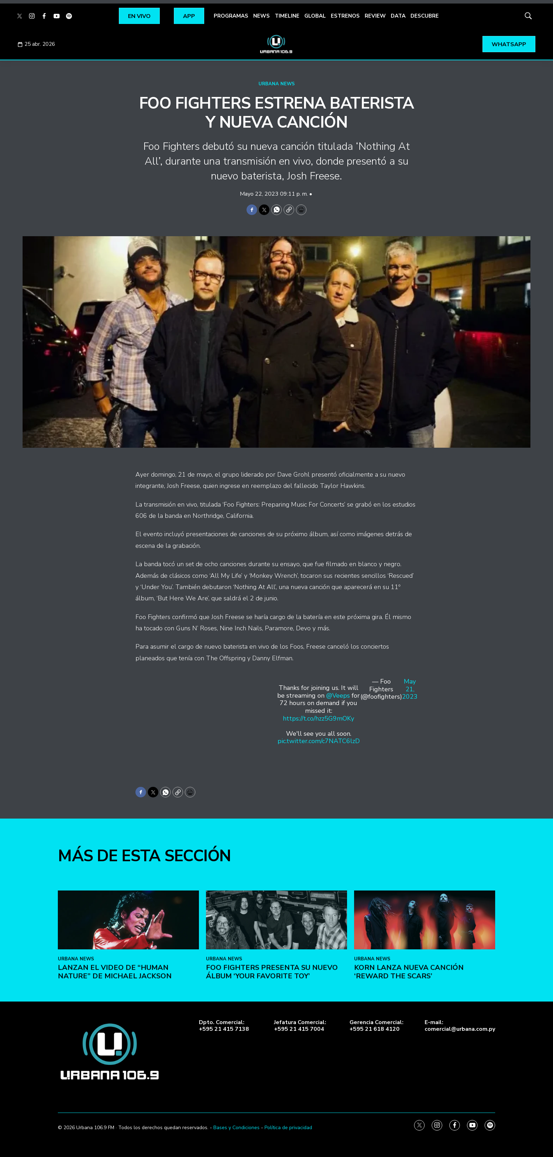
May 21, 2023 (410, 689)
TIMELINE (287, 15)
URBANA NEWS (277, 84)
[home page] (276, 44)
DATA (398, 15)
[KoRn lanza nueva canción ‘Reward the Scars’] (424, 1048)
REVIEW (375, 15)
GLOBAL (315, 15)
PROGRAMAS (231, 15)
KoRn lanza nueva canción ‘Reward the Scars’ (409, 1100)
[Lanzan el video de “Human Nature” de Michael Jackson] (128, 1048)
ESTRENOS (345, 15)
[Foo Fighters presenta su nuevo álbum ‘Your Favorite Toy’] (276, 1048)
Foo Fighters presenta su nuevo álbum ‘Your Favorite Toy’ (272, 1100)
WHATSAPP (509, 44)
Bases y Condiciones (236, 1127)
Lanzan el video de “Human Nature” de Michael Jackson (115, 1100)
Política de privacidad (288, 1127)
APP (189, 16)
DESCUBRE (425, 15)
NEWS (261, 15)
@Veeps (338, 695)
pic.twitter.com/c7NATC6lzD (319, 741)
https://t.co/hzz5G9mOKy (318, 718)
